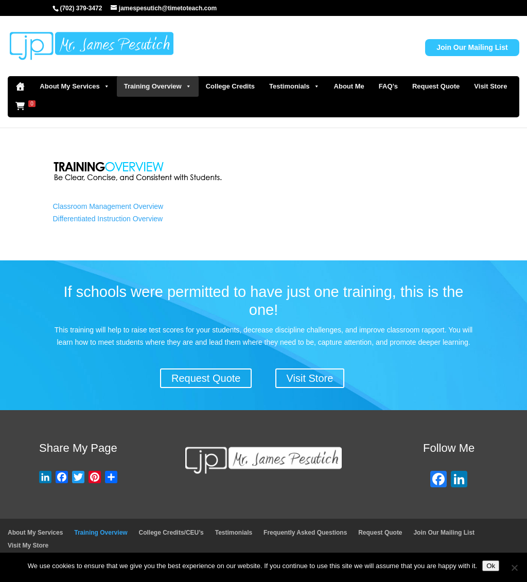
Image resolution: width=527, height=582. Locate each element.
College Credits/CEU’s (171, 532)
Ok (490, 566)
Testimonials (294, 86)
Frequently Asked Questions (305, 532)
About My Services (74, 86)
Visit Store (490, 86)
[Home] (20, 86)
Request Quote (436, 86)
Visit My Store (28, 545)
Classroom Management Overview (107, 206)
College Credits (230, 86)
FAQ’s (388, 86)
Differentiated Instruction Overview (107, 219)
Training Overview (157, 86)
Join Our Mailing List (471, 47)
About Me (349, 86)
